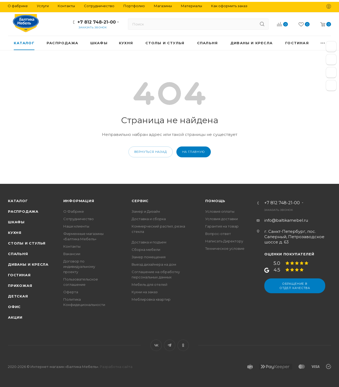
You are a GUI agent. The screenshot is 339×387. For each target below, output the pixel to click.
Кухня (14, 232)
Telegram (169, 345)
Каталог (18, 201)
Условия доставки (221, 219)
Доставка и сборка (149, 219)
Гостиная (19, 275)
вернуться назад (150, 152)
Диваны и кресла (28, 264)
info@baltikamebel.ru (286, 220)
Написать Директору (224, 241)
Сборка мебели (146, 249)
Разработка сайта (116, 366)
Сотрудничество (78, 219)
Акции (15, 317)
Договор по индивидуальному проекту (79, 266)
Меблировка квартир (151, 299)
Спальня (18, 254)
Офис (14, 307)
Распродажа (23, 211)
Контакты (72, 246)
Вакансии (71, 254)
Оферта (70, 292)
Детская (18, 296)
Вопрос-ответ (218, 234)
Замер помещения (149, 257)
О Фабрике (73, 211)
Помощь (215, 201)
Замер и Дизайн (146, 211)
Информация (78, 201)
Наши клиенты (76, 226)
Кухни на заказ (145, 292)
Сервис (140, 201)
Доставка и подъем (149, 242)
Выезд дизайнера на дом (154, 264)
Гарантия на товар (222, 226)
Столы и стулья (27, 243)
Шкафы (16, 222)
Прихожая (20, 285)
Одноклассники (183, 345)
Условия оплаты (219, 211)
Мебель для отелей (149, 284)
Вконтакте (156, 345)
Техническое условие (224, 248)
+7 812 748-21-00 (96, 22)
